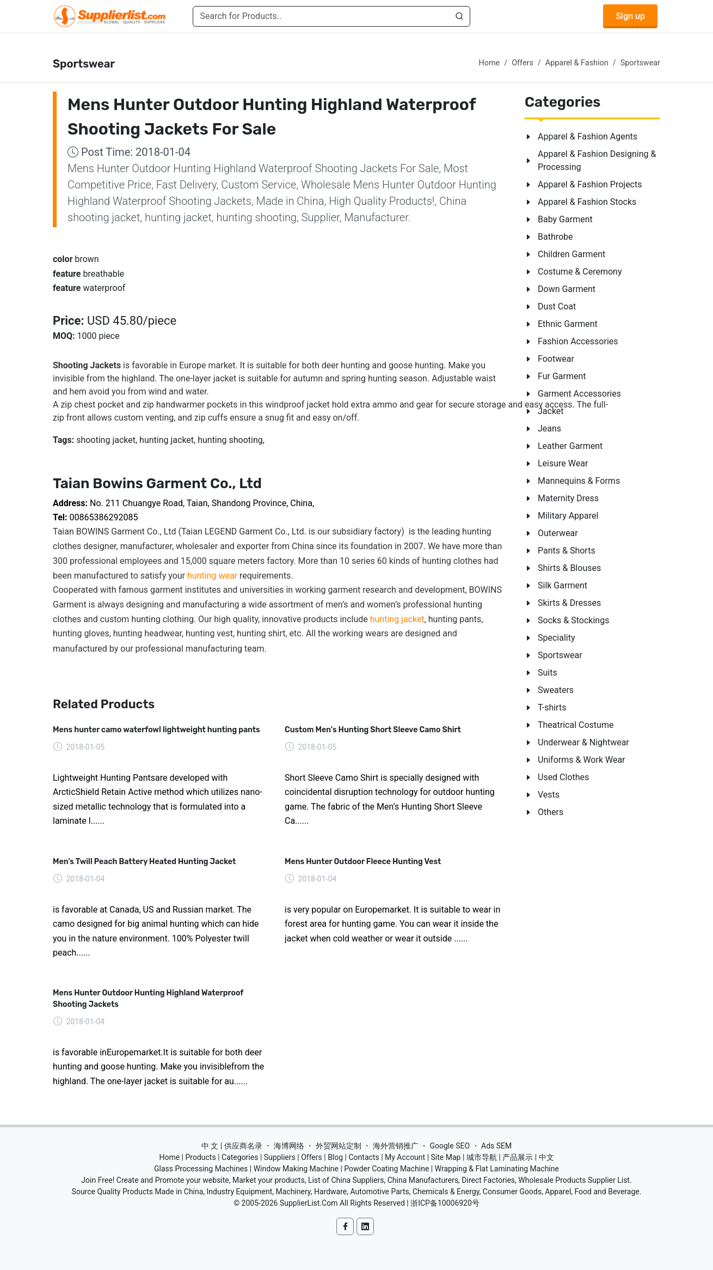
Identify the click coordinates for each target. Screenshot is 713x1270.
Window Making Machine (296, 1168)
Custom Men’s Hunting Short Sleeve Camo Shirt (373, 729)
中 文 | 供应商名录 (231, 1145)
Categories (240, 1157)
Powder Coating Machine (386, 1168)
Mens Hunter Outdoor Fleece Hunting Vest (363, 861)
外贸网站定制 (338, 1145)
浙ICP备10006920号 (445, 1203)
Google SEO (449, 1145)
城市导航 (481, 1157)
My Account (405, 1157)
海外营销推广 (396, 1145)
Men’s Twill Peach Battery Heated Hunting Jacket (144, 861)
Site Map (446, 1157)
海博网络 (289, 1145)
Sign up (630, 16)
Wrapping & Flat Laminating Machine (497, 1168)
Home (489, 63)
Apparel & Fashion (576, 63)
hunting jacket (397, 619)
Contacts (363, 1157)
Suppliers (280, 1157)
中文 (546, 1157)
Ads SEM (496, 1145)
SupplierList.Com (309, 1203)
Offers (522, 63)
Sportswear (640, 63)
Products (201, 1157)
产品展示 (517, 1157)
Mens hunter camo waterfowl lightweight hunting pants (156, 729)
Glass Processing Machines (201, 1168)
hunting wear (212, 575)
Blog (335, 1157)
